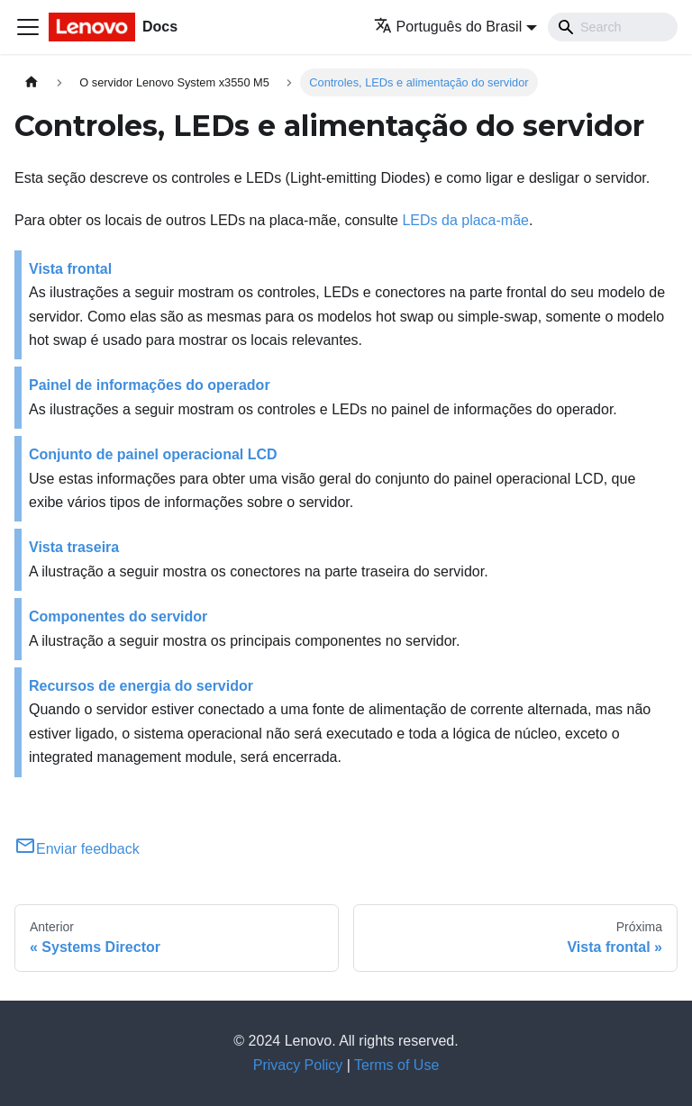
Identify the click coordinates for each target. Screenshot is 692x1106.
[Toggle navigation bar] (27, 27)
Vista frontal (70, 268)
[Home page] (31, 82)
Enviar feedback (77, 849)
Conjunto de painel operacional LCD (153, 454)
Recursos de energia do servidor (141, 686)
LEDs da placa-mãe (465, 220)
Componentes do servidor (118, 616)
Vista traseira (74, 547)
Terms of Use (396, 1065)
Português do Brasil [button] (448, 26)
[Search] (613, 27)
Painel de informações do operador (149, 385)
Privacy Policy (298, 1065)
